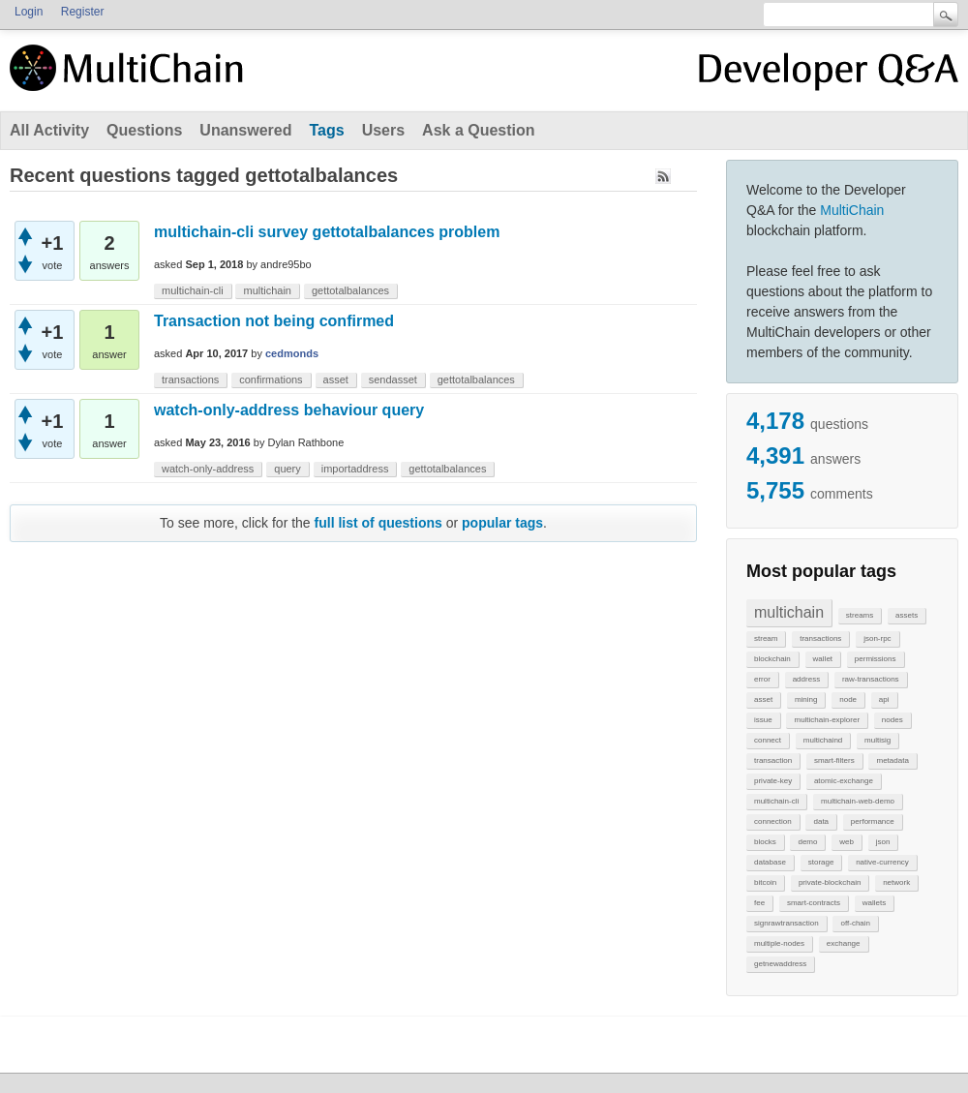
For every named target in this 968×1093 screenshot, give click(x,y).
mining (806, 699)
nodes (892, 719)
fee (759, 902)
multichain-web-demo (857, 801)
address (806, 679)
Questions (144, 130)
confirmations (270, 379)
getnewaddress (780, 963)
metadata (892, 760)
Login (29, 11)
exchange (844, 943)
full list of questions (378, 523)
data (821, 821)
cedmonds (291, 353)
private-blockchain (830, 882)
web (846, 841)
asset (763, 699)
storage (821, 862)
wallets (874, 902)
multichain (789, 612)
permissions (875, 658)
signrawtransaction (786, 923)
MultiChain (852, 210)
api (884, 699)
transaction (773, 760)
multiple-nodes (779, 943)
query (287, 468)
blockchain (772, 658)
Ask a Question (478, 130)
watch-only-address (208, 468)
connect (767, 740)
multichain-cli (776, 801)
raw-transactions (870, 679)
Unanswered (245, 130)
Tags (326, 130)
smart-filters (834, 760)
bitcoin (765, 882)
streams (859, 615)
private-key (773, 780)
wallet (822, 658)
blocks (765, 841)
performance (872, 821)
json (883, 841)
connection (773, 821)
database (770, 862)
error (762, 679)
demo (807, 841)
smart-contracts (813, 902)
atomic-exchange (843, 780)
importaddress (355, 468)
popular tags (502, 523)
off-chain (855, 923)
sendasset (393, 379)
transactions (820, 638)
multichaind (822, 740)
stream (765, 638)
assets (906, 615)
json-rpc (877, 638)
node (848, 699)
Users (383, 130)
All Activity (49, 130)
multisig (877, 740)
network (896, 882)
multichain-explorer (827, 719)
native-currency (882, 862)
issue (763, 719)
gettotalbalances (350, 290)
